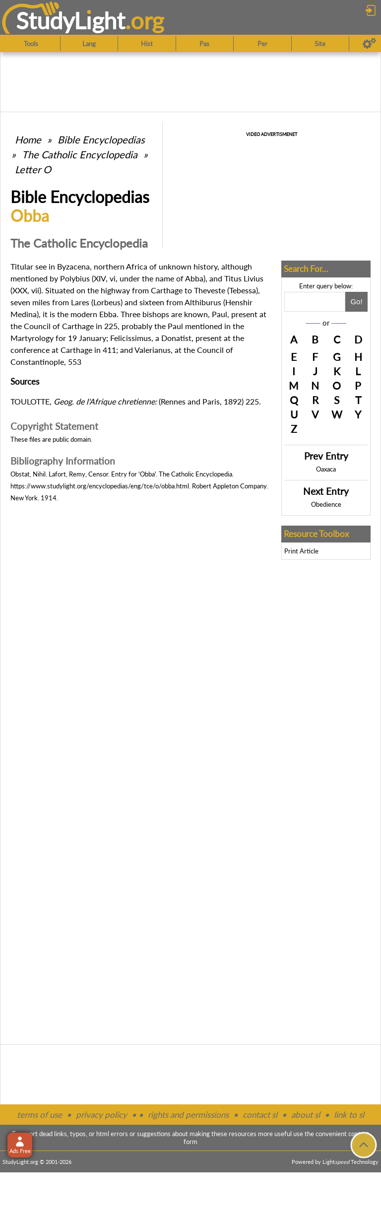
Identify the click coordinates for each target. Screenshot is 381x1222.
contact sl (260, 1114)
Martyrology (32, 337)
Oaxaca (326, 469)
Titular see (28, 266)
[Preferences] (369, 43)
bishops (155, 314)
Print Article (301, 551)
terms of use (39, 1114)
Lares (80, 302)
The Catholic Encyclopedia (79, 154)
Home (28, 139)
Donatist (176, 337)
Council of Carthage (59, 326)
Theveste (209, 290)
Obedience (326, 504)
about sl (305, 1114)
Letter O (33, 169)
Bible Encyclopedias (101, 139)
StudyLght (71, 20)
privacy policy (101, 1114)
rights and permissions (188, 1114)
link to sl (349, 1114)
